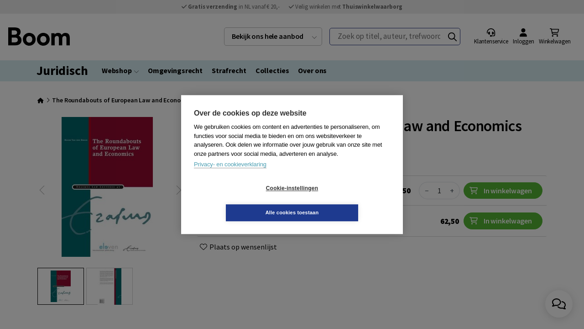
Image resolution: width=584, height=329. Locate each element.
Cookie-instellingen (238, 200)
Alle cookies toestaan (346, 200)
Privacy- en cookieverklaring (230, 176)
